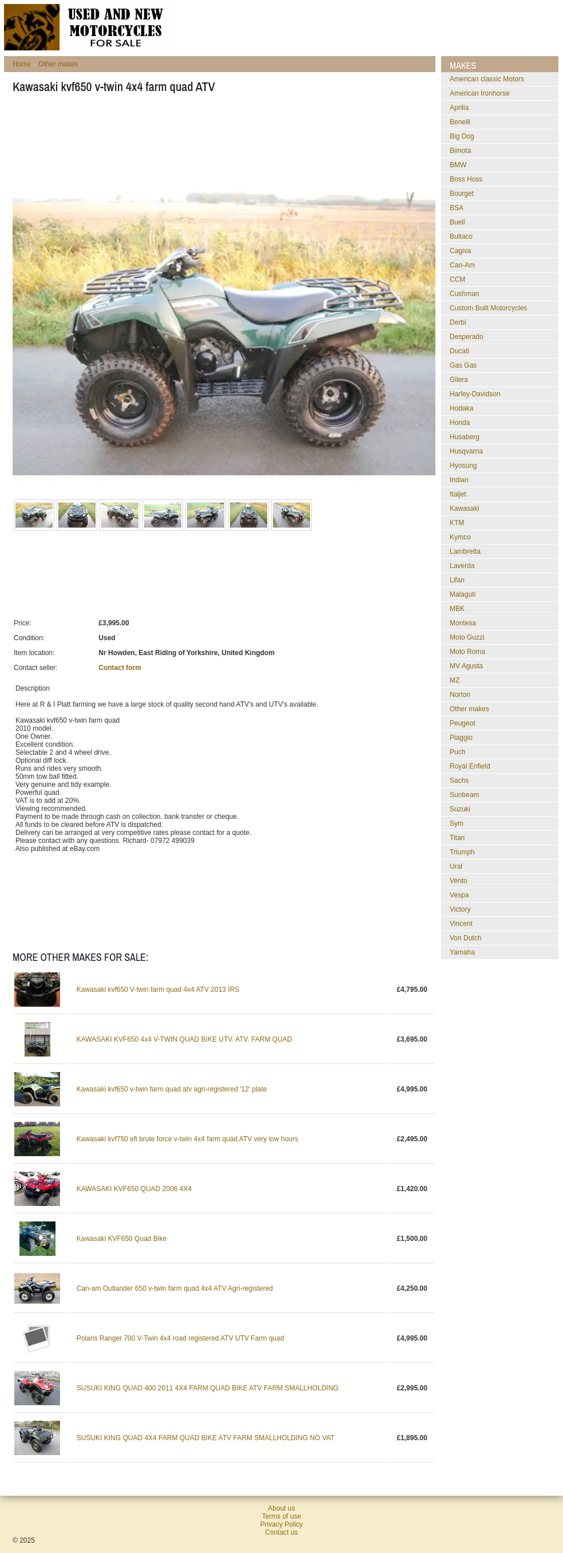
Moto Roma (467, 652)
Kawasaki (464, 508)
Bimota (460, 151)
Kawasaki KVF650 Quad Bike (121, 1239)
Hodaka (461, 408)
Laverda (462, 566)
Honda (460, 423)
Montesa (463, 623)
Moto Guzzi (467, 637)
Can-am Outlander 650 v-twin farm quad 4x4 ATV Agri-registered (175, 1288)
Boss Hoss (466, 179)
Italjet (458, 494)
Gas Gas (463, 365)
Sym (456, 823)
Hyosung (463, 466)
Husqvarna (466, 451)
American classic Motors (487, 79)
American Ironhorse (480, 93)
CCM (457, 279)
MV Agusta (466, 666)
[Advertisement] (221, 138)
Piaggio (461, 738)
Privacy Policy (281, 1524)
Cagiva (460, 251)
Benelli (460, 122)
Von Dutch (465, 938)
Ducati (459, 351)
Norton (460, 695)
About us (281, 1508)
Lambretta (465, 551)
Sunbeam (464, 795)
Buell (457, 222)
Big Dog (462, 136)
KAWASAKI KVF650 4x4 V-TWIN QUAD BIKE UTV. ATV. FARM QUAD (184, 1039)
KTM (457, 523)
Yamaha (462, 952)
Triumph (462, 852)
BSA (456, 208)
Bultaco (461, 236)
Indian (459, 480)
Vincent (461, 924)
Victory (460, 909)
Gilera (459, 380)
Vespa (459, 895)
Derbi (458, 322)
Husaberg (464, 437)
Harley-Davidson (475, 394)
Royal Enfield (470, 766)
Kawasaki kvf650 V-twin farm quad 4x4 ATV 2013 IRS (158, 990)
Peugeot (462, 723)
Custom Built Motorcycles (488, 308)
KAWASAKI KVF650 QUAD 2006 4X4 (134, 1189)
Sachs (459, 780)
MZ (454, 680)
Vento (458, 881)
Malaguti (462, 594)
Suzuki (460, 809)
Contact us (281, 1532)
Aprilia (459, 108)
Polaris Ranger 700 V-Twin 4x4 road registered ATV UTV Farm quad (180, 1338)
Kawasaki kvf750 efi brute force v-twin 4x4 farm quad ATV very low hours (187, 1139)
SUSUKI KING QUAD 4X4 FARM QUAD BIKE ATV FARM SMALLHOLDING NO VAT (206, 1438)
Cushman (464, 294)
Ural (456, 866)
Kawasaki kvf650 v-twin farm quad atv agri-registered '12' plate (172, 1089)
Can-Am (462, 265)
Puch (457, 752)
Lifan (457, 580)
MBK (457, 609)
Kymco (460, 537)
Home (22, 64)
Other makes (58, 64)
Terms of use (282, 1516)
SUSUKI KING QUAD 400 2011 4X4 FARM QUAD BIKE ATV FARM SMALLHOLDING (208, 1388)
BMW (458, 165)
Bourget (462, 194)
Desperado (466, 337)
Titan (457, 838)
